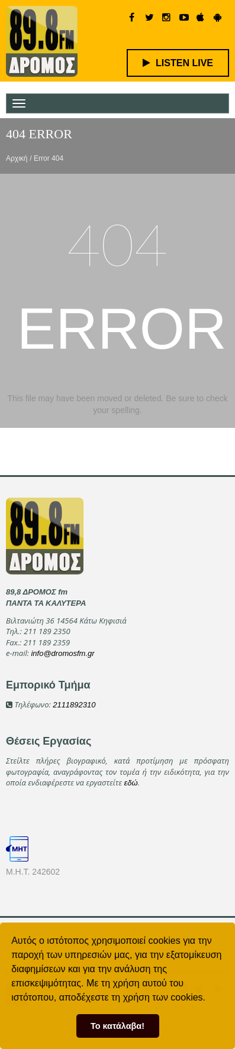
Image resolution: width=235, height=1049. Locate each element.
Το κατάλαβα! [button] (117, 1026)
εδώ (131, 782)
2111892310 (74, 704)
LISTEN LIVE (178, 63)
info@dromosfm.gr (62, 653)
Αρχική (16, 158)
